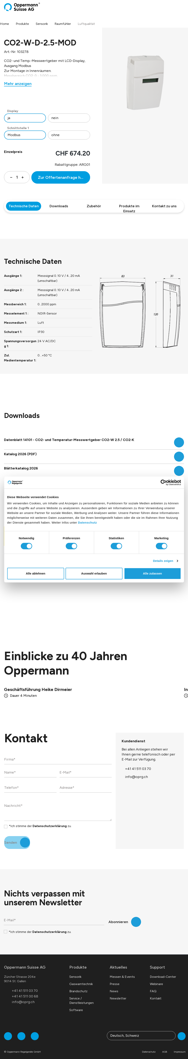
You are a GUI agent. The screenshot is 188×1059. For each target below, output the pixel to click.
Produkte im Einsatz (129, 207)
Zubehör (94, 206)
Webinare (156, 979)
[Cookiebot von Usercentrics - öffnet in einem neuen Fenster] (163, 482)
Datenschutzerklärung (50, 821)
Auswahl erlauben (94, 573)
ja (9, 118)
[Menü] (183, 7)
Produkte (78, 962)
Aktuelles (118, 962)
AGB (164, 1047)
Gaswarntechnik (81, 979)
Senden (10, 837)
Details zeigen (163, 560)
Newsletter (118, 993)
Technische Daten (24, 206)
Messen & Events (122, 972)
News (114, 986)
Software (76, 1005)
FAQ (153, 986)
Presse (114, 979)
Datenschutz (87, 522)
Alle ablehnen (35, 573)
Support (157, 962)
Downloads (59, 206)
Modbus (14, 135)
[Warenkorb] (179, 7)
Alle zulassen (152, 573)
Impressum (180, 1047)
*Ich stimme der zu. (40, 821)
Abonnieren (118, 917)
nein (54, 118)
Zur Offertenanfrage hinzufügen (64, 177)
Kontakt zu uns (164, 206)
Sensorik (75, 972)
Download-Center (163, 972)
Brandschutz (78, 986)
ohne (55, 135)
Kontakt (155, 993)
